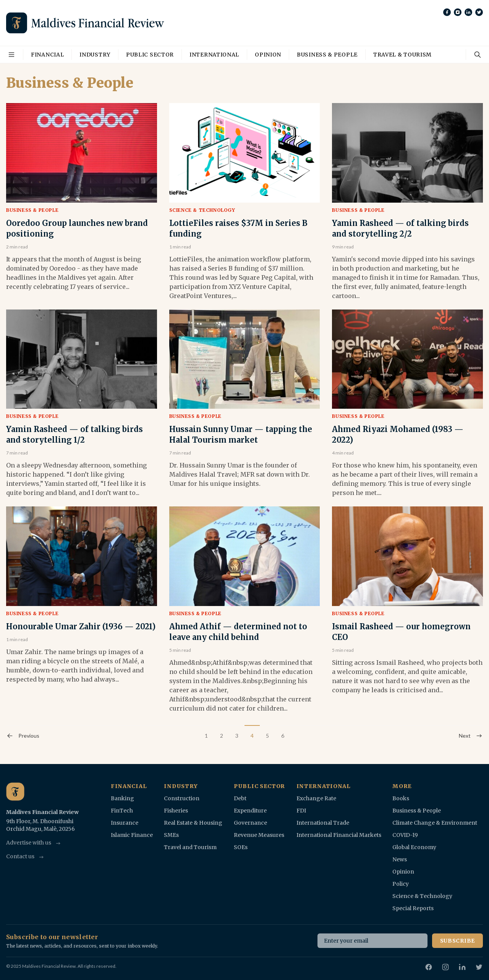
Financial (47, 54)
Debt (240, 798)
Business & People (327, 54)
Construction (181, 798)
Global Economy (414, 847)
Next (471, 736)
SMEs (171, 835)
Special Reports (413, 908)
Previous (22, 736)
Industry (94, 54)
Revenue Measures (259, 835)
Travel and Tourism (190, 847)
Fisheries (176, 810)
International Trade (322, 822)
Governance (250, 822)
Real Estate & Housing (193, 822)
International (214, 54)
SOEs (241, 847)
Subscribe (457, 940)
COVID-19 (405, 835)
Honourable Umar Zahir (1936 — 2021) (80, 626)
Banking (122, 798)
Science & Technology (202, 210)
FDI (301, 810)
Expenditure (250, 810)
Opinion (268, 54)
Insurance (124, 822)
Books (400, 798)
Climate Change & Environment (434, 822)
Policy (400, 883)
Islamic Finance (132, 835)
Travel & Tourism (402, 54)
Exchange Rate (316, 798)
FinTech (122, 810)
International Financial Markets (338, 835)
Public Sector (150, 54)
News (399, 859)
